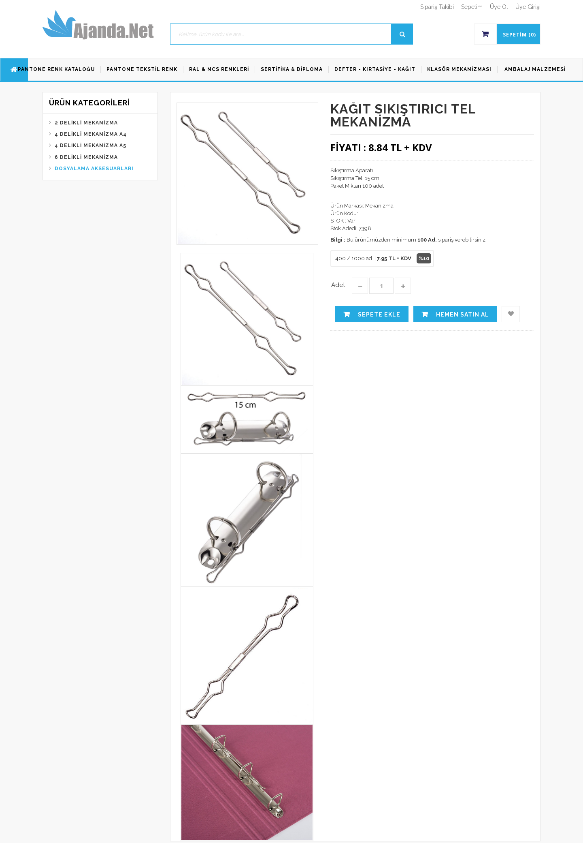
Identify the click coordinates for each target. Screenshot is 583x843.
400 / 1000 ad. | (383, 258)
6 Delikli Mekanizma (86, 157)
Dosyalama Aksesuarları (94, 168)
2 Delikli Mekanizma (86, 123)
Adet (338, 285)
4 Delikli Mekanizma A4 (91, 134)
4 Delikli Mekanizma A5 (90, 145)
